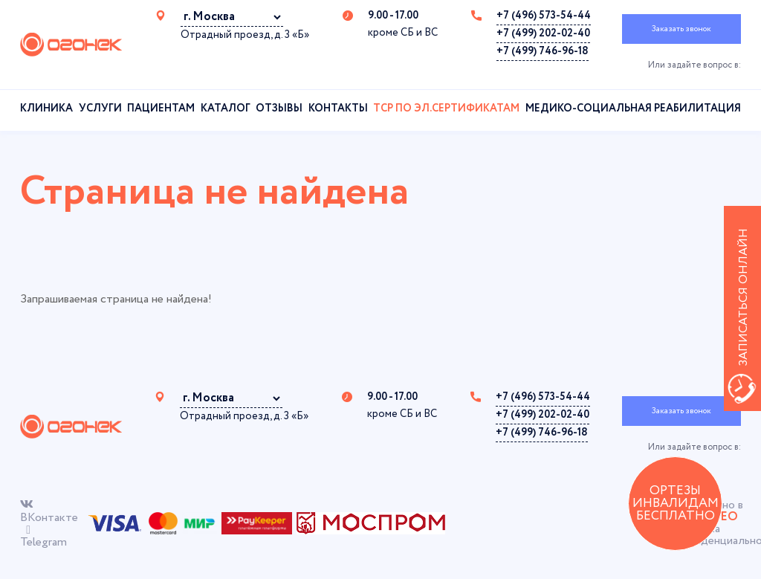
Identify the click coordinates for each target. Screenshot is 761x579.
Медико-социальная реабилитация (633, 108)
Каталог (225, 108)
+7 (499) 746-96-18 (542, 51)
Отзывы (279, 108)
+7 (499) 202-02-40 (543, 33)
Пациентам (161, 108)
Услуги (100, 108)
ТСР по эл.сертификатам (446, 108)
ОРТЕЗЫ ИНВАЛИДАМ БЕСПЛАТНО (675, 503)
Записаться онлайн (743, 297)
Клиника (46, 108)
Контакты (338, 108)
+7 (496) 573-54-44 (543, 15)
